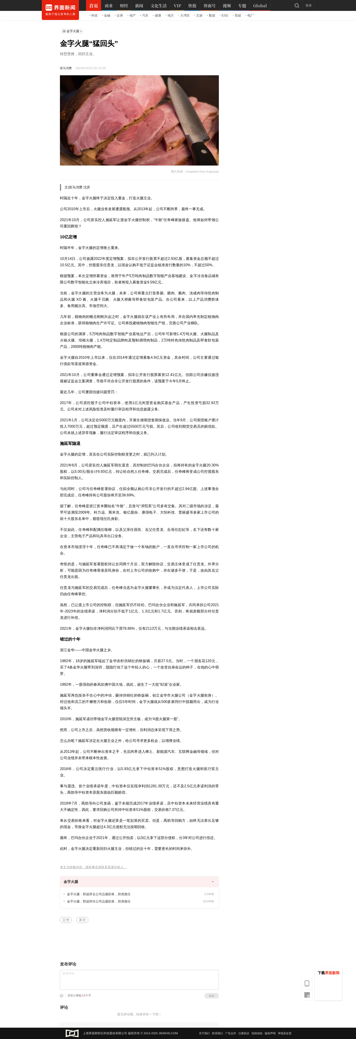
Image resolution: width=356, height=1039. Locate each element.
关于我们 (204, 1033)
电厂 (250, 15)
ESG (224, 15)
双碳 (237, 15)
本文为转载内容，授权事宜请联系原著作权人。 (93, 867)
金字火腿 (73, 31)
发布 (211, 996)
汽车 (144, 15)
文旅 (198, 15)
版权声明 (270, 1033)
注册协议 (243, 1033)
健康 (157, 15)
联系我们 (217, 1033)
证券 (119, 15)
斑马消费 (66, 68)
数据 (211, 15)
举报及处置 (285, 1033)
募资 (82, 920)
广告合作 (230, 1033)
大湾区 (184, 15)
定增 (65, 920)
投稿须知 (257, 1033)
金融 (106, 15)
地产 (132, 15)
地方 (170, 15)
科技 (93, 15)
